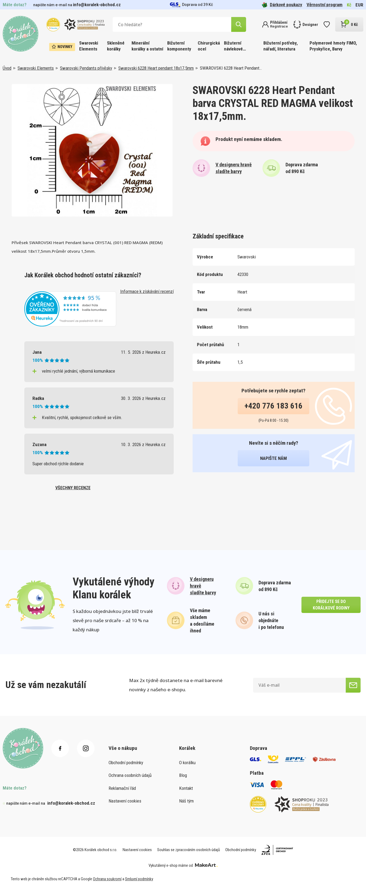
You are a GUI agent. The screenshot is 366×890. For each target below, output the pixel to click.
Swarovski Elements (88, 46)
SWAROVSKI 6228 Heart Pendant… (231, 68)
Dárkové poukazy (282, 5)
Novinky (62, 47)
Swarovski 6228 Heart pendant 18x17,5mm (156, 68)
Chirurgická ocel (209, 46)
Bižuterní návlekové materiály (233, 46)
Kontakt (186, 788)
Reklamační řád (122, 788)
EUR (359, 5)
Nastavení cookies (125, 801)
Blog (183, 775)
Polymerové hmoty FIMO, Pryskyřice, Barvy (333, 46)
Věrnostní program (325, 4)
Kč (349, 5)
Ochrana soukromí (107, 878)
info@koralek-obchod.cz (97, 4)
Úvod (7, 68)
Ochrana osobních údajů (130, 775)
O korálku (187, 762)
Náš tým (186, 801)
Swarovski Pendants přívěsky (86, 68)
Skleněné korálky (116, 46)
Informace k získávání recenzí (147, 291)
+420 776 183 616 (273, 405)
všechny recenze (72, 487)
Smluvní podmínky (139, 878)
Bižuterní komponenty (179, 46)
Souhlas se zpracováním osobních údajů (188, 849)
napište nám (273, 458)
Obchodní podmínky (126, 762)
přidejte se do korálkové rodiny (331, 605)
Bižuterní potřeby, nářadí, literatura (280, 46)
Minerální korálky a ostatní (147, 46)
